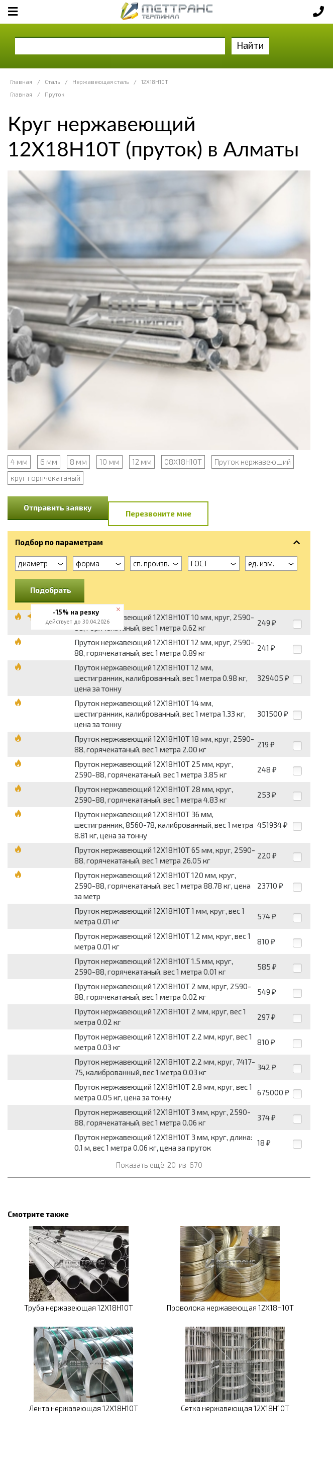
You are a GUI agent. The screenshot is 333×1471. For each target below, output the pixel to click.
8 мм (78, 461)
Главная (21, 81)
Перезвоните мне (158, 513)
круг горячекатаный (45, 477)
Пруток (54, 94)
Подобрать (50, 589)
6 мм (48, 461)
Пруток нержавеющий (252, 461)
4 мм (19, 461)
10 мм (109, 461)
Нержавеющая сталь (100, 81)
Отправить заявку (58, 507)
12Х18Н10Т (154, 81)
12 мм (142, 461)
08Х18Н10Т (183, 461)
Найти (250, 45)
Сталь (52, 81)
